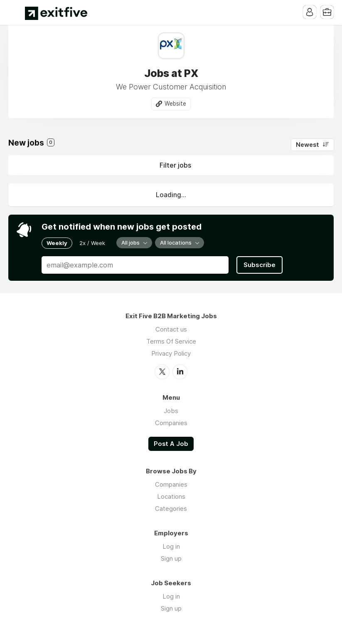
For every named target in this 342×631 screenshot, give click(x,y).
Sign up (171, 558)
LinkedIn (180, 372)
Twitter (162, 372)
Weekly (57, 243)
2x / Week (92, 243)
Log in (171, 546)
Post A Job (171, 444)
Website (175, 103)
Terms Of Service (171, 341)
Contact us (171, 329)
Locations (171, 496)
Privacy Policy (171, 353)
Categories (171, 508)
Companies (171, 423)
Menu (14, 12)
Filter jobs (175, 165)
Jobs (171, 411)
